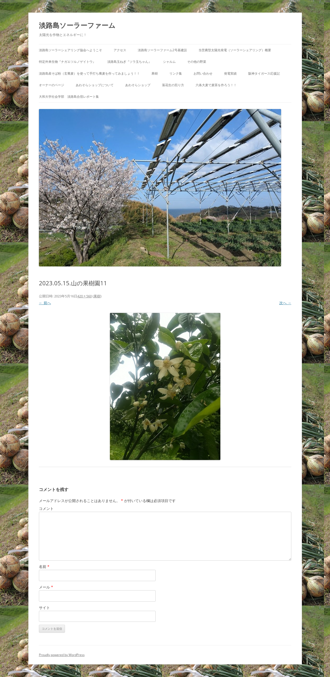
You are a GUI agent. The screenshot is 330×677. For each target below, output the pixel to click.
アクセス (120, 50)
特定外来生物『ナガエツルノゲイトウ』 (67, 61)
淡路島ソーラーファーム (77, 25)
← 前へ (45, 302)
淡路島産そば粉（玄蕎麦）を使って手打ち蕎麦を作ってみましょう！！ (89, 73)
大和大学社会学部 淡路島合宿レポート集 (69, 96)
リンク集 (175, 73)
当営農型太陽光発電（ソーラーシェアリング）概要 (235, 50)
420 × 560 (84, 296)
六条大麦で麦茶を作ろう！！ (216, 85)
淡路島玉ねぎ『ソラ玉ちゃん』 (129, 61)
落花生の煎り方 (173, 85)
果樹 (154, 73)
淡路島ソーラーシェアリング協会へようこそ (70, 50)
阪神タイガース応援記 (264, 73)
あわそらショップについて (95, 85)
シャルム (169, 61)
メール (46, 587)
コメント (46, 508)
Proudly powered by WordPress (62, 655)
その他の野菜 (196, 61)
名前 (44, 566)
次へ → (285, 302)
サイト (44, 607)
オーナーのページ (51, 85)
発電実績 (230, 73)
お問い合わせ (203, 73)
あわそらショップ (137, 85)
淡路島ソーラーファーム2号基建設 (162, 50)
